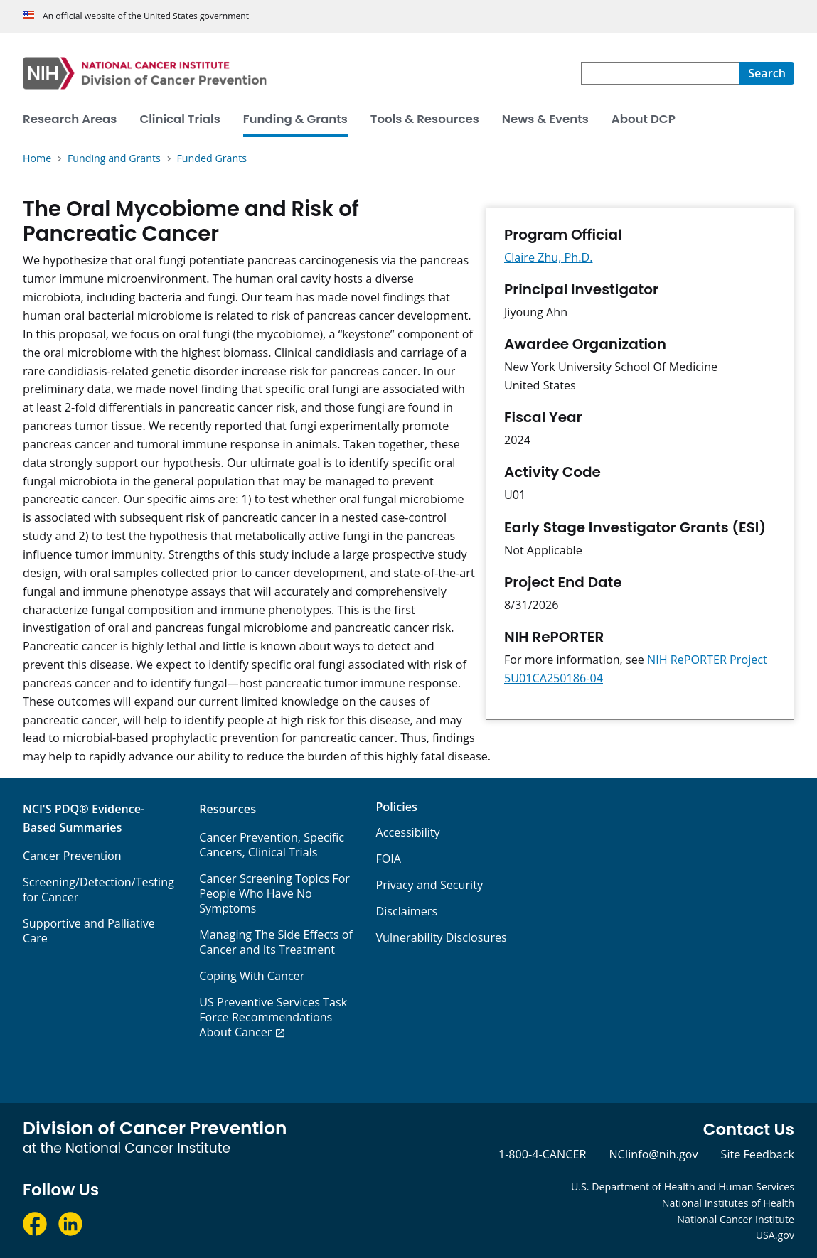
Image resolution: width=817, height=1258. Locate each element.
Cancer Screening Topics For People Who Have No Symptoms (274, 893)
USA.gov (775, 1235)
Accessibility (407, 832)
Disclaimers (406, 911)
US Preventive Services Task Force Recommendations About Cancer (273, 1017)
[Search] (766, 73)
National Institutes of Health (728, 1203)
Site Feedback (757, 1154)
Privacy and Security (429, 885)
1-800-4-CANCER (542, 1154)
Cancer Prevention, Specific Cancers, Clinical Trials (271, 844)
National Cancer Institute (735, 1219)
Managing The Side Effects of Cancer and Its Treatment (276, 942)
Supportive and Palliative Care (89, 930)
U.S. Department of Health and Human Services (682, 1186)
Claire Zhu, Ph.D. (548, 257)
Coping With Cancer (251, 976)
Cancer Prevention (72, 856)
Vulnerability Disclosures (440, 937)
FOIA (388, 858)
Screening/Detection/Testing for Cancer (98, 889)
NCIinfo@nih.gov (653, 1154)
